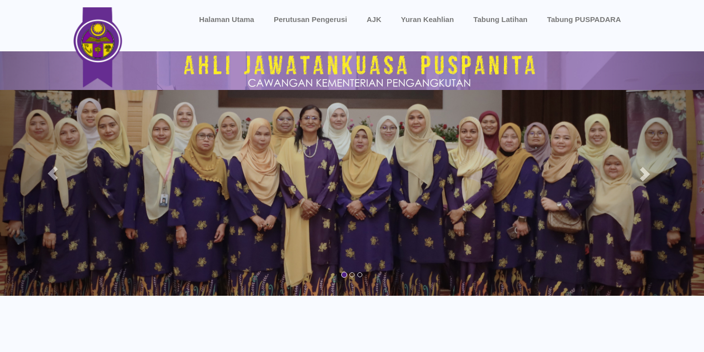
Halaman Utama (226, 19)
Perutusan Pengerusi (310, 19)
